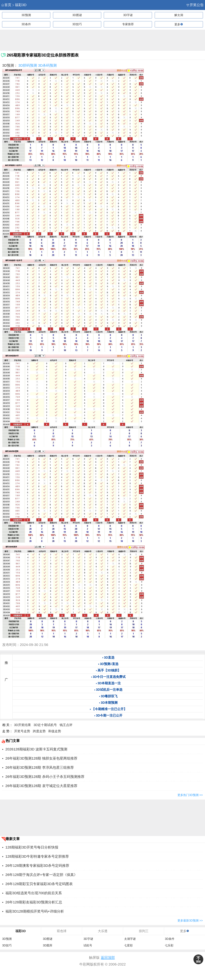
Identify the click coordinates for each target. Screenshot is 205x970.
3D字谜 (128, 15)
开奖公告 (195, 5)
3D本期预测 (109, 702)
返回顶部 (108, 958)
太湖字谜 (130, 938)
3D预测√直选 (109, 664)
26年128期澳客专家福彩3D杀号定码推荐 (37, 866)
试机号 (87, 945)
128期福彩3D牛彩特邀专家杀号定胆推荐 (37, 856)
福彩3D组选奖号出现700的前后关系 (33, 893)
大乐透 (102, 931)
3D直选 (109, 657)
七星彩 (128, 945)
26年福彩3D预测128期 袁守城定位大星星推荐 (41, 786)
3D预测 (26, 15)
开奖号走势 (22, 731)
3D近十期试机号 (45, 725)
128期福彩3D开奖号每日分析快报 (31, 847)
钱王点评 (66, 725)
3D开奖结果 (22, 725)
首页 (6, 5)
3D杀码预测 (47, 65)
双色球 (61, 931)
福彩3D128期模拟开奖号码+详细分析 (34, 911)
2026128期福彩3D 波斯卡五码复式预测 (36, 749)
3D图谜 (77, 15)
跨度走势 (39, 731)
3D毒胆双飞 (109, 696)
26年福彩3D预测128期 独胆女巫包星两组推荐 (41, 758)
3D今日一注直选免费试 (109, 677)
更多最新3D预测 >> (190, 920)
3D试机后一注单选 (109, 689)
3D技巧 (77, 24)
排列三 (143, 931)
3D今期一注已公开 (109, 715)
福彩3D (19, 5)
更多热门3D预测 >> (190, 795)
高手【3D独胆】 (109, 670)
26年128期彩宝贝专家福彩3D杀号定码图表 (39, 884)
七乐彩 (169, 945)
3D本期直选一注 (109, 683)
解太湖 (178, 15)
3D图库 (47, 945)
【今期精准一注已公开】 (109, 709)
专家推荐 (128, 24)
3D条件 (26, 24)
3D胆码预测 (27, 65)
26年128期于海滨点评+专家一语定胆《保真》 (41, 875)
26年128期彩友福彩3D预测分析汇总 (33, 902)
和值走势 (54, 731)
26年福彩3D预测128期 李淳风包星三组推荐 (39, 768)
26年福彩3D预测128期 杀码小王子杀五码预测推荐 (44, 777)
